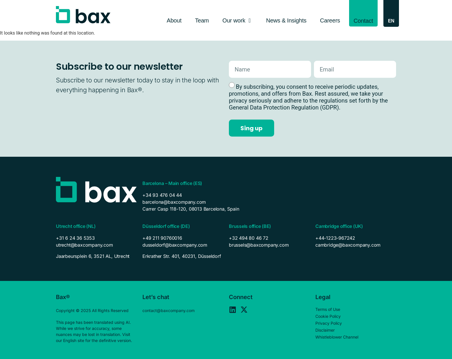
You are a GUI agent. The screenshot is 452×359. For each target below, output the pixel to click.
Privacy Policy (328, 323)
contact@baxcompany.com (168, 310)
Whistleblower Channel (336, 337)
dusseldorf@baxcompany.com (174, 245)
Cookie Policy (328, 316)
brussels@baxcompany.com (259, 245)
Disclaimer (325, 330)
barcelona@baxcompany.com (174, 202)
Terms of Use (327, 309)
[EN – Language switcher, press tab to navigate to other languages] (391, 20)
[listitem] (96, 256)
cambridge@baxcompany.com (348, 245)
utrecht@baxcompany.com (84, 245)
